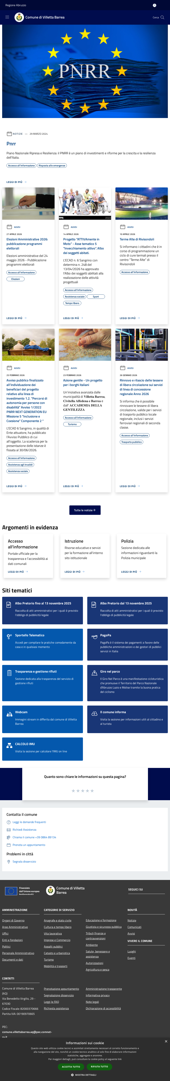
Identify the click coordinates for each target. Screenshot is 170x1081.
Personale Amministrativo (18, 953)
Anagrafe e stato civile (57, 920)
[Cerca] (162, 17)
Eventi (131, 958)
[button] (85, 1075)
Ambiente (92, 945)
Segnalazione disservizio (59, 995)
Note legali (92, 1002)
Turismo (49, 959)
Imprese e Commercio (57, 940)
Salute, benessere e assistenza (98, 954)
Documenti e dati (12, 959)
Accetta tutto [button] (71, 1066)
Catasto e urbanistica (57, 953)
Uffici (5, 933)
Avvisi (13, 227)
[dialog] (85, 1059)
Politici (6, 946)
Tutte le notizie (85, 510)
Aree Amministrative (15, 927)
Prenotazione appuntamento (61, 989)
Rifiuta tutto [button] (99, 1066)
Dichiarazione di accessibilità (103, 1008)
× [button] (166, 1041)
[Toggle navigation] (7, 17)
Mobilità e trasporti (55, 966)
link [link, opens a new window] (120, 1059)
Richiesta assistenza (56, 1008)
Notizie (18, 134)
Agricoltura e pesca (97, 969)
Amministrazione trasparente (104, 989)
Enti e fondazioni (12, 940)
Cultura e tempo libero (57, 927)
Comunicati (134, 927)
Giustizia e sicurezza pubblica (104, 927)
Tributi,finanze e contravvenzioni (96, 936)
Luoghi (132, 951)
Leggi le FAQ (51, 1002)
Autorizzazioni (94, 963)
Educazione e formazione (101, 920)
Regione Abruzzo (15, 5)
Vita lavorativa (53, 933)
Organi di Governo (13, 920)
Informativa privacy (98, 995)
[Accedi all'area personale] (155, 5)
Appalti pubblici (53, 946)
